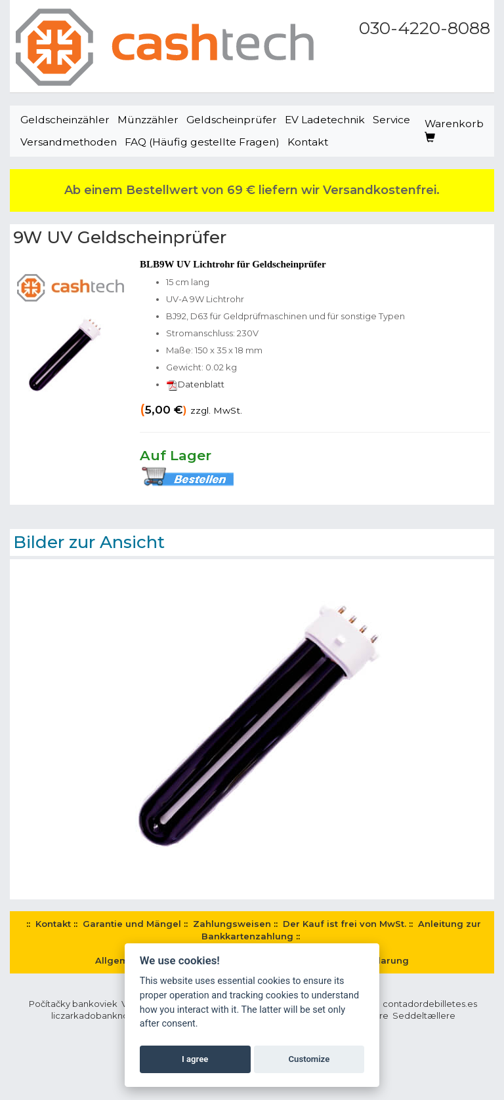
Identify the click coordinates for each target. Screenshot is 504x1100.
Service (391, 119)
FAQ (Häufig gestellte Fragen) (202, 142)
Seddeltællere (423, 1015)
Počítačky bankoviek (73, 1003)
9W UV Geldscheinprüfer (119, 237)
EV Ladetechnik (325, 119)
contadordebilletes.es (430, 1003)
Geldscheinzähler (65, 119)
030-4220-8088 (424, 28)
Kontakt (307, 142)
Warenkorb (454, 130)
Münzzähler (147, 119)
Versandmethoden (68, 142)
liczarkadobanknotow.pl (103, 1015)
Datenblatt (195, 384)
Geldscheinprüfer (231, 119)
